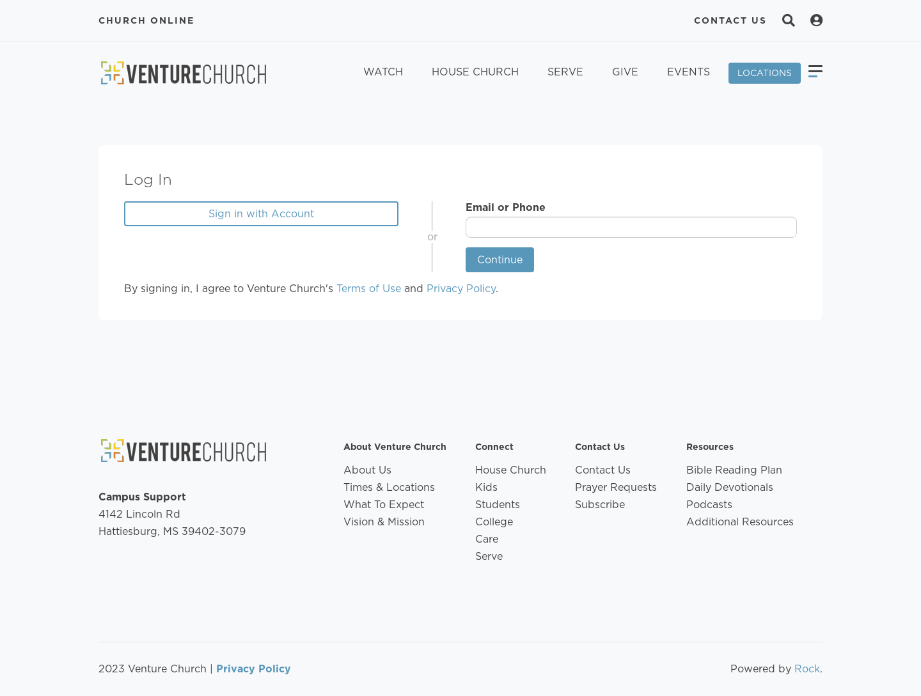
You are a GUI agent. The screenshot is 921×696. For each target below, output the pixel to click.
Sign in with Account (261, 214)
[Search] (788, 20)
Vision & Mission (384, 522)
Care (486, 539)
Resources (710, 447)
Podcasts (709, 505)
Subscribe (600, 505)
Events (688, 72)
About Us (367, 470)
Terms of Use (368, 288)
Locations (764, 73)
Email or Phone (506, 207)
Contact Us (730, 20)
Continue (500, 260)
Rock (807, 669)
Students (497, 505)
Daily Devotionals (729, 487)
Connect (494, 447)
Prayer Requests (616, 487)
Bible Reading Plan (734, 470)
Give (625, 72)
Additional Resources (740, 522)
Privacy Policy (461, 288)
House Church (475, 72)
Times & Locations (389, 487)
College (494, 522)
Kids (486, 487)
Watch (383, 72)
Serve (565, 72)
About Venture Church (394, 447)
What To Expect (383, 505)
